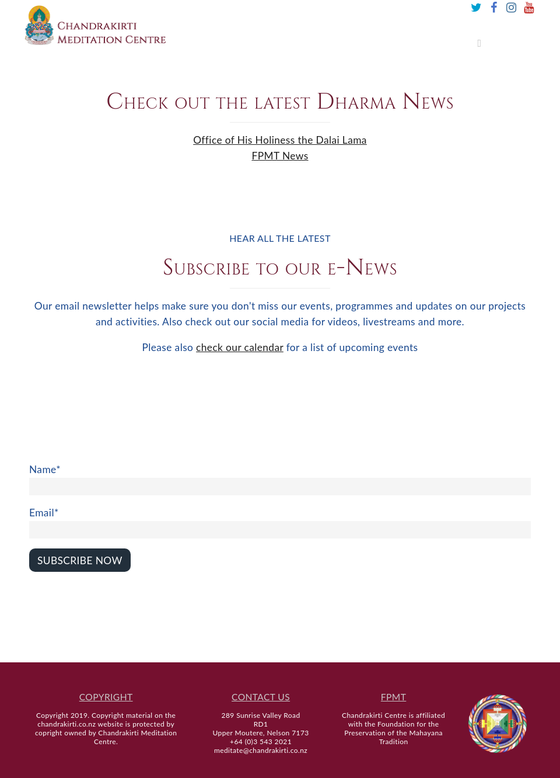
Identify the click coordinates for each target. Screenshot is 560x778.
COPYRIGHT (106, 697)
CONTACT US (261, 697)
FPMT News (279, 156)
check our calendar (240, 347)
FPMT (393, 697)
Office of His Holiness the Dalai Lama (280, 140)
